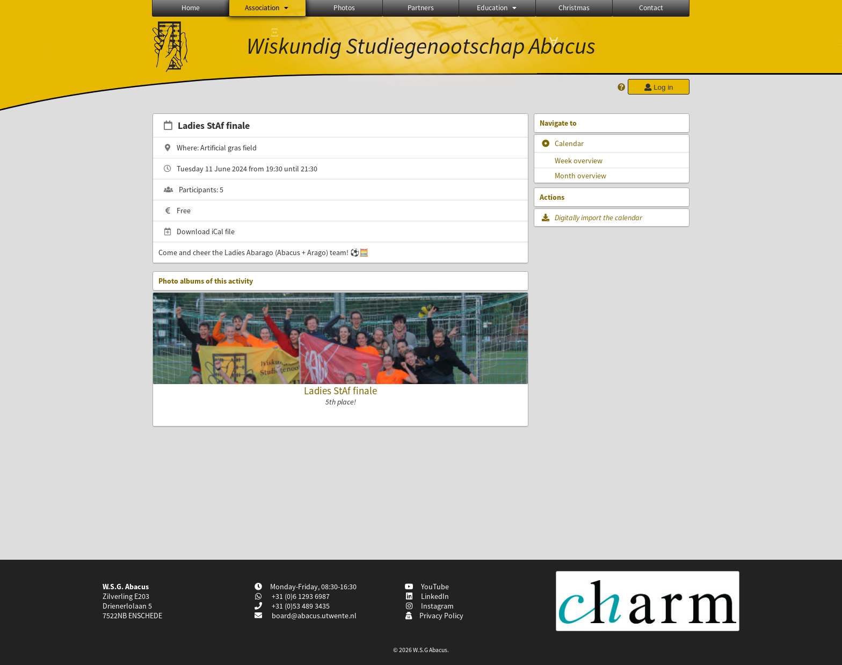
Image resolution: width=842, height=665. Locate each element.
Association (267, 7)
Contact (651, 7)
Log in (658, 87)
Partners (421, 7)
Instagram (429, 606)
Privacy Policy (434, 615)
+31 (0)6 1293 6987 (300, 596)
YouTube (427, 586)
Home (191, 7)
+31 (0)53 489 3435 (300, 606)
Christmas (574, 7)
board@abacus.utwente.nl (314, 615)
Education (497, 7)
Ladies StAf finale (340, 390)
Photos (344, 7)
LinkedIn (427, 596)
